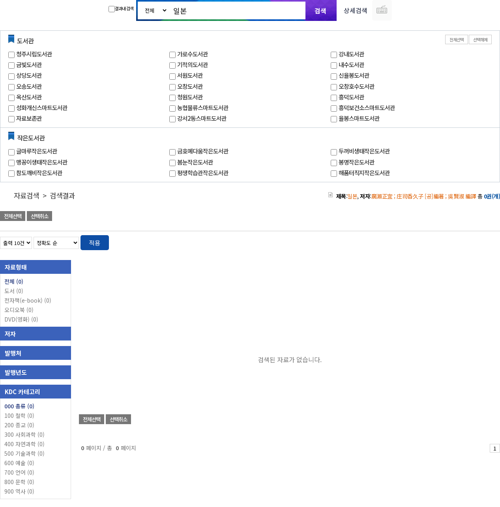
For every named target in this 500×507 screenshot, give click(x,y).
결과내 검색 (121, 8)
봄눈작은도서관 (195, 162)
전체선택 (456, 39)
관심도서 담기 (358, 216)
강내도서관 (351, 54)
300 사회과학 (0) (24, 434)
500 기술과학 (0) (24, 453)
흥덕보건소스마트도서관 (367, 107)
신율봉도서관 (354, 75)
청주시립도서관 (34, 54)
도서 (13, 291)
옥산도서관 (29, 97)
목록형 (489, 241)
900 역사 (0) (19, 491)
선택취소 (39, 216)
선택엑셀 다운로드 (472, 216)
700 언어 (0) (19, 472)
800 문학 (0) (19, 482)
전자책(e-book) (27, 300)
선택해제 (480, 39)
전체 (13, 281)
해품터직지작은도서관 (364, 172)
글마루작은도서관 (36, 151)
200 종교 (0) (19, 425)
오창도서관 (190, 86)
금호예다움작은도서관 (202, 151)
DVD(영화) (21, 319)
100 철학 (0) (19, 415)
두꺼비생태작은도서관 (364, 151)
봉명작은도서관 (357, 162)
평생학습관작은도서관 (202, 172)
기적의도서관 (192, 64)
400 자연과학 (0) (24, 444)
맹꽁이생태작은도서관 (41, 162)
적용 (95, 242)
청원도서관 (190, 97)
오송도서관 (29, 86)
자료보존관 (29, 118)
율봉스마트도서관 (359, 118)
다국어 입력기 (382, 10)
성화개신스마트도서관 (41, 107)
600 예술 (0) (19, 463)
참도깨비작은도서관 (39, 172)
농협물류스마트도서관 (202, 107)
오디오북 (19, 310)
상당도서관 (29, 75)
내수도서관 (351, 64)
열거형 (477, 241)
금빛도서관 (29, 64)
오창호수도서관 (357, 86)
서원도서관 (190, 75)
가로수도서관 (192, 54)
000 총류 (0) (19, 406)
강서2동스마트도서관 (202, 118)
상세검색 (355, 10)
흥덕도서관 (351, 97)
